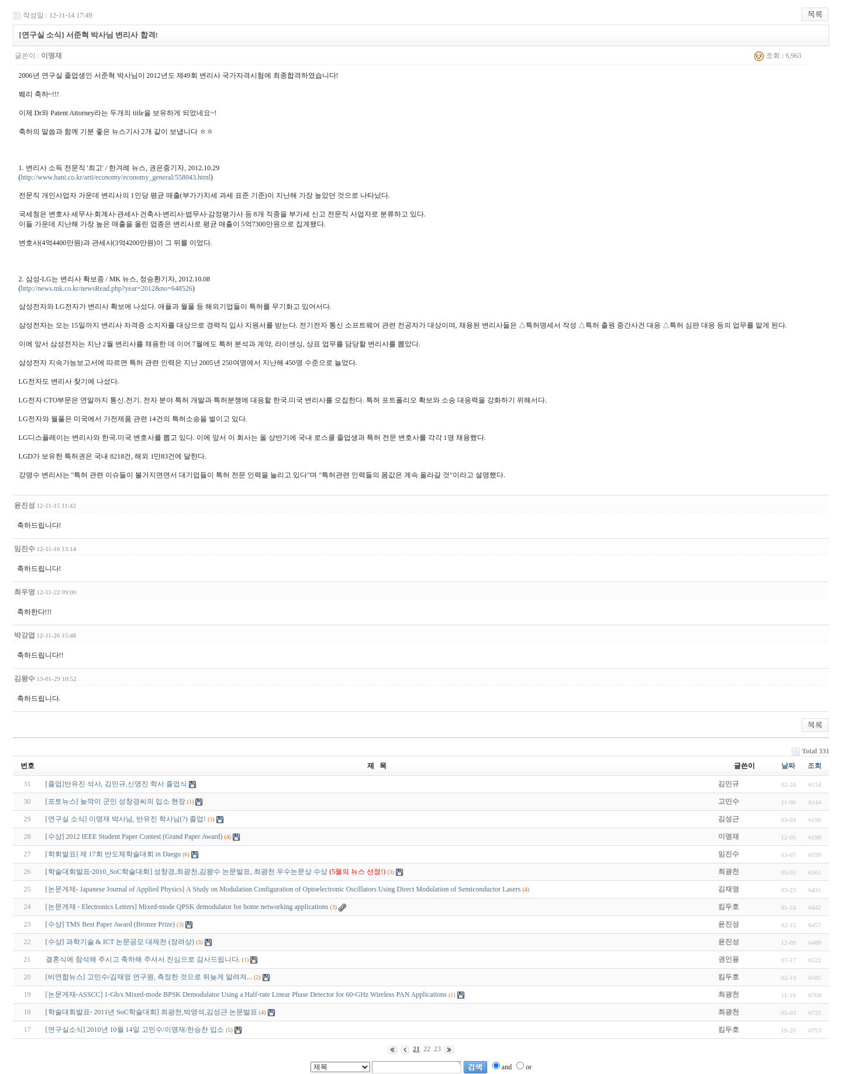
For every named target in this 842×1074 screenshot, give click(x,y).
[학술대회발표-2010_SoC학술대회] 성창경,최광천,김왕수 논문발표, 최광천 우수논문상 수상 (216, 872)
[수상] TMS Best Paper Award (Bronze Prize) (110, 924)
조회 (815, 766)
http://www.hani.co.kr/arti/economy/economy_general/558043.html (115, 177)
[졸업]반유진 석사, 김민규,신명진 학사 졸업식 (116, 784)
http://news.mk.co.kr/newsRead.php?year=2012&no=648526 (106, 288)
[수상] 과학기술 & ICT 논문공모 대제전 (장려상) (120, 942)
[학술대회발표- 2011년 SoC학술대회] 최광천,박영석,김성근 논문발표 (151, 1012)
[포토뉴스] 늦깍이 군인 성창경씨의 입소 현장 (115, 801)
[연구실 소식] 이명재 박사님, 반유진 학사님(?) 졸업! (126, 819)
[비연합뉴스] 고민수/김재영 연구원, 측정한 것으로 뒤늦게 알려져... (149, 977)
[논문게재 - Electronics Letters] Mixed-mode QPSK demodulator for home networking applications (187, 907)
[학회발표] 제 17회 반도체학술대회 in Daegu (113, 854)
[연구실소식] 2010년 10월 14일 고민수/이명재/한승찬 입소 (135, 1029)
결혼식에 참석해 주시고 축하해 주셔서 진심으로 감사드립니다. (143, 959)
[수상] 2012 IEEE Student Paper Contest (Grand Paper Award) (134, 836)
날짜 (788, 766)
